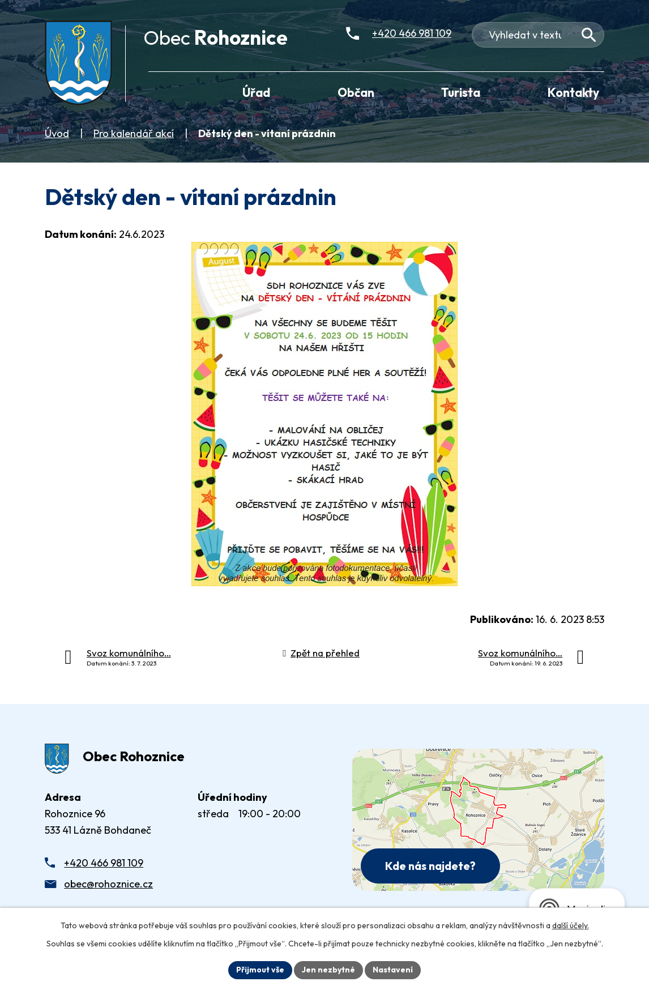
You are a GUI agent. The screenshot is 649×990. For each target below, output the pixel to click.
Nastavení (393, 970)
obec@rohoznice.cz (108, 883)
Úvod (57, 133)
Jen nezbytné (328, 970)
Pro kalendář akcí (133, 133)
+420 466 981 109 (103, 862)
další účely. (570, 925)
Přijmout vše (260, 970)
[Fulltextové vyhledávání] (538, 35)
